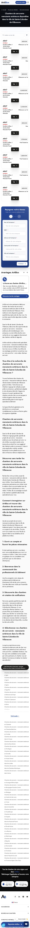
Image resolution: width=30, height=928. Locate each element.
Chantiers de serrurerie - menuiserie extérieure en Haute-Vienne (16, 757)
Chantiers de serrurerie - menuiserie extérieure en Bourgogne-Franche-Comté (16, 786)
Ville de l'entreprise (9, 253)
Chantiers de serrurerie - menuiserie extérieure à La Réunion (16, 830)
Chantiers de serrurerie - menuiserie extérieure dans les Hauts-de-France (16, 820)
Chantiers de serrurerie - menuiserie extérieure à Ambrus (16, 708)
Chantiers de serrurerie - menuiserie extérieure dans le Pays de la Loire (16, 854)
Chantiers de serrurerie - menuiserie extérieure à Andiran (16, 713)
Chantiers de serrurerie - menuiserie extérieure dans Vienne (16, 772)
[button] (24, 272)
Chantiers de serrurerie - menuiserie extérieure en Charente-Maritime (16, 728)
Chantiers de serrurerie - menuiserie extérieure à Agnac (16, 684)
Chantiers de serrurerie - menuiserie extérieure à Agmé (16, 679)
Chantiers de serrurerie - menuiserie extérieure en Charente (16, 723)
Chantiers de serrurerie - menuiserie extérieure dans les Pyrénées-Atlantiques (16, 767)
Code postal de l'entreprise (11, 245)
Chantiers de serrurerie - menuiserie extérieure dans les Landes (16, 762)
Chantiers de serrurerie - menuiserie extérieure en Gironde (16, 752)
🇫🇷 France (15, 902)
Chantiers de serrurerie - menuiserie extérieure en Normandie (16, 845)
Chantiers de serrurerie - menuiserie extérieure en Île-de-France (16, 825)
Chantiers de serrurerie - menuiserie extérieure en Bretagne (16, 791)
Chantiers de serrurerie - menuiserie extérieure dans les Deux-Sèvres (16, 743)
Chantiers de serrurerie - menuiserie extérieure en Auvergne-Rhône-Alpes (16, 781)
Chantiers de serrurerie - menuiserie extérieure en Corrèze (16, 733)
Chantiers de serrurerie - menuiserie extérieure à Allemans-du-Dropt (16, 693)
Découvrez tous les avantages (15, 296)
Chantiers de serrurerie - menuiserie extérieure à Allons (16, 703)
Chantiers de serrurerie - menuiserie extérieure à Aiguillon (16, 689)
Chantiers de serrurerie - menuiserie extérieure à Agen (16, 674)
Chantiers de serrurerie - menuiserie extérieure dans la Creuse (16, 738)
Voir (15, 51)
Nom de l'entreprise (9, 222)
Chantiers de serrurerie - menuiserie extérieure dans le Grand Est (16, 806)
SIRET (5, 230)
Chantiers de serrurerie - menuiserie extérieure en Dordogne (16, 748)
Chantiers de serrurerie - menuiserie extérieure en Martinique (16, 835)
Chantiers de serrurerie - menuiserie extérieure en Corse (16, 801)
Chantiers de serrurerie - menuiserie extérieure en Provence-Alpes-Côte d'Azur (16, 859)
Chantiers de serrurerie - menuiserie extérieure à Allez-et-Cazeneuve (16, 698)
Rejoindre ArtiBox (20, 2)
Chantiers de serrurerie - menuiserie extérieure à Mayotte (16, 840)
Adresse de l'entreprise (10, 238)
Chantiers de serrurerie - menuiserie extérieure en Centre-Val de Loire (16, 796)
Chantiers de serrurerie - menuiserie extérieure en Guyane (16, 815)
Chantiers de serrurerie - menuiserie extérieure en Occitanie (16, 849)
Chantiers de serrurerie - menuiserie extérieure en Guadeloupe (16, 811)
